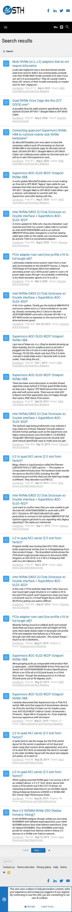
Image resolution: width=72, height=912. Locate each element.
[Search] (67, 27)
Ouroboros (17, 88)
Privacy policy (44, 867)
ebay (36, 344)
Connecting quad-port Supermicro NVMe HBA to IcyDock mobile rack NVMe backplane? (39, 134)
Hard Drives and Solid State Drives (37, 484)
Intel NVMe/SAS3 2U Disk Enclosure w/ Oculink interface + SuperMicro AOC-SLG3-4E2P (39, 216)
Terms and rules (25, 867)
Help (55, 867)
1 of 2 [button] (25, 850)
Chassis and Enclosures (33, 646)
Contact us (9, 867)
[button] (5, 27)
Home (63, 867)
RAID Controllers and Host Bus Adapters (38, 90)
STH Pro (7, 861)
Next (38, 850)
